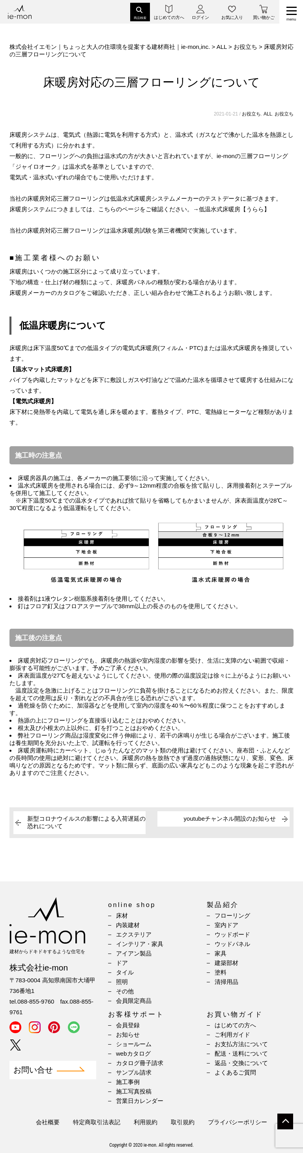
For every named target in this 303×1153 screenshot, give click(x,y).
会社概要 (48, 1122)
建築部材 (226, 962)
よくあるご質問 (235, 1072)
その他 (125, 991)
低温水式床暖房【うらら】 (234, 209)
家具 (220, 953)
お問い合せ (33, 1070)
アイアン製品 (134, 953)
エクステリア (134, 934)
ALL (268, 114)
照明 (122, 981)
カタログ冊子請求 (139, 1063)
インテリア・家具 (139, 944)
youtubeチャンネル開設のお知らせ (230, 818)
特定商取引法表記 (96, 1122)
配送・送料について (241, 1053)
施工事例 (128, 1081)
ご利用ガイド (232, 1034)
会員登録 (128, 1025)
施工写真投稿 (134, 1091)
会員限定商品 (134, 1000)
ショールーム (134, 1044)
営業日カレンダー (139, 1100)
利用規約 (145, 1122)
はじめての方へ (235, 1025)
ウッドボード (232, 934)
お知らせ (128, 1034)
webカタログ (133, 1053)
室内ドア (226, 925)
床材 (122, 915)
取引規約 (183, 1122)
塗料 (220, 972)
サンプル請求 (134, 1072)
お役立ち (251, 114)
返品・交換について (241, 1063)
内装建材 (128, 925)
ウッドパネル (232, 944)
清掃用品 (226, 981)
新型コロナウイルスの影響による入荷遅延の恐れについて (86, 822)
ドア (122, 962)
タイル (125, 972)
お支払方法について (241, 1044)
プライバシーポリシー (237, 1122)
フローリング (232, 915)
